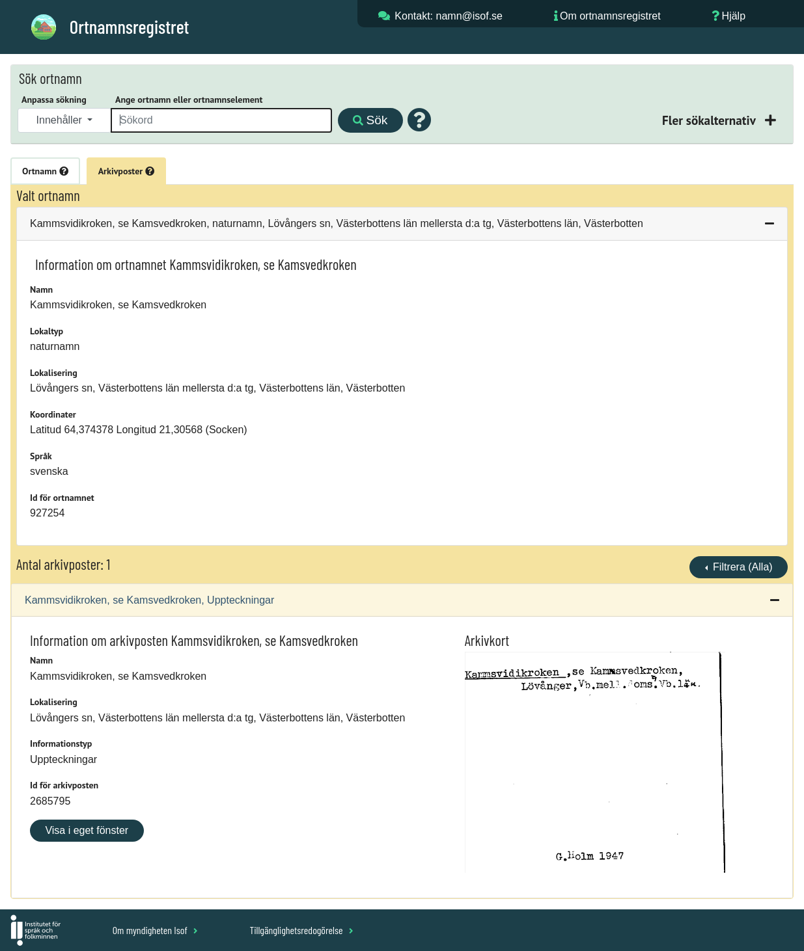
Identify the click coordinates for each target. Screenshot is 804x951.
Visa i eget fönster (86, 830)
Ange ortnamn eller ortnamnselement (188, 99)
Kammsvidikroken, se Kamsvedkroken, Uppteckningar (149, 600)
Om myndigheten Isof (155, 930)
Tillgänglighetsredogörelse (301, 930)
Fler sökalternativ (710, 120)
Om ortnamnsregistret (610, 15)
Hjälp (733, 15)
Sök (370, 120)
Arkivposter (126, 171)
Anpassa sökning (54, 99)
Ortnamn (45, 171)
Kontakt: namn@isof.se (449, 15)
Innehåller (60, 120)
